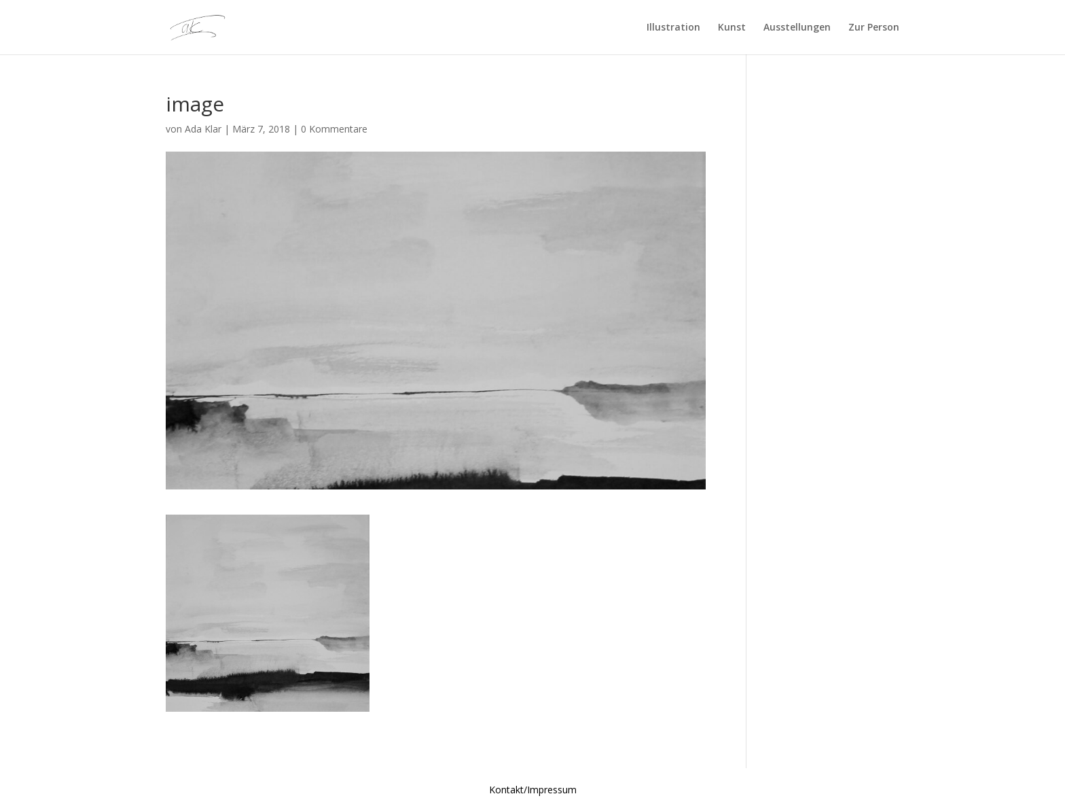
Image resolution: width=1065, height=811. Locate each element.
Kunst (732, 27)
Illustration (673, 27)
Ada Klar (203, 128)
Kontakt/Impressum (533, 789)
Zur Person (873, 27)
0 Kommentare (334, 128)
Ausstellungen (797, 27)
